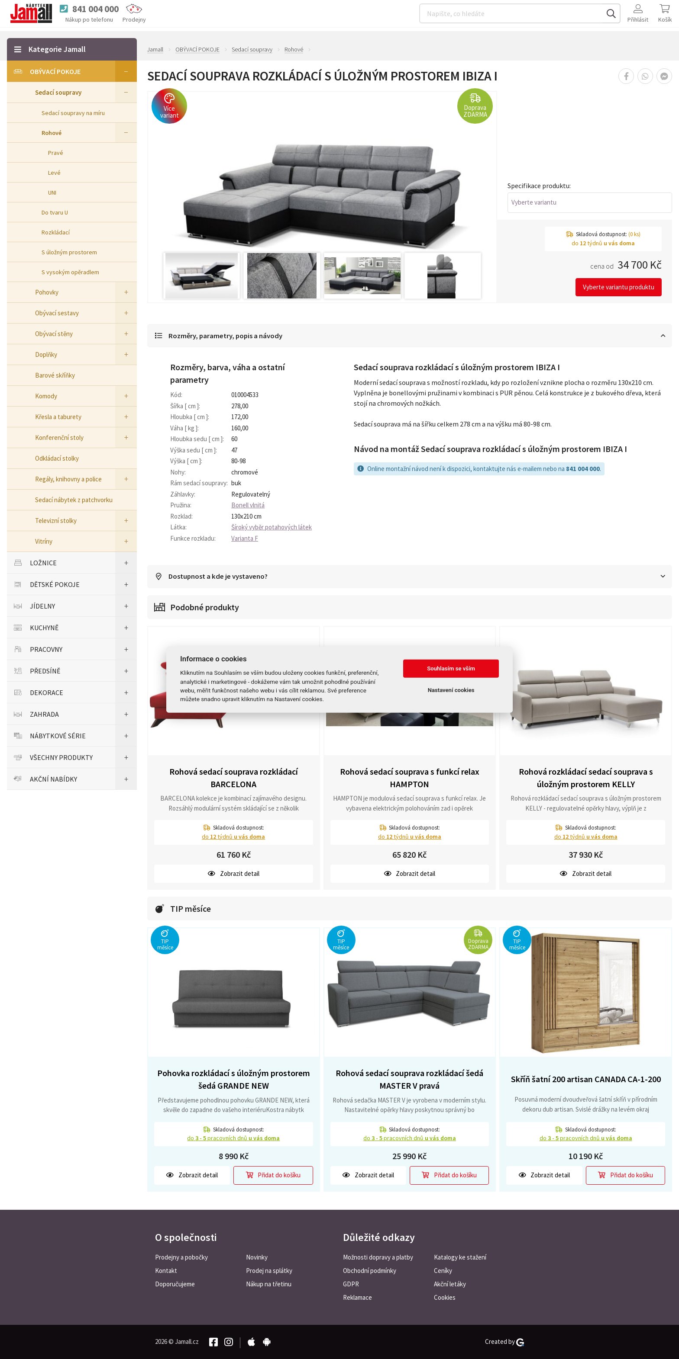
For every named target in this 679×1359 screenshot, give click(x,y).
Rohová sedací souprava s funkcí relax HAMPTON (409, 778)
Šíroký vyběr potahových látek (271, 527)
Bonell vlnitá (248, 505)
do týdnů (233, 837)
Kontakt (166, 1270)
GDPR (351, 1284)
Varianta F (244, 539)
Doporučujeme (175, 1284)
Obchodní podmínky (369, 1270)
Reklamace (357, 1297)
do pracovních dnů (233, 1139)
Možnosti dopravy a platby (378, 1257)
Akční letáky (450, 1284)
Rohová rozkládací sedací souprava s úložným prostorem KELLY (586, 778)
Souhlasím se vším (451, 668)
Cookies (445, 1297)
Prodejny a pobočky (181, 1257)
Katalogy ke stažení (460, 1257)
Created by (504, 1341)
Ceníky (443, 1270)
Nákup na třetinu (268, 1284)
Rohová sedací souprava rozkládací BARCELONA (233, 778)
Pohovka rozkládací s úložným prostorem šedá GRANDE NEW (233, 1080)
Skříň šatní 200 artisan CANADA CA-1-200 (586, 1079)
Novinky (257, 1257)
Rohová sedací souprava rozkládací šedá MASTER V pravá (409, 1080)
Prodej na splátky (269, 1270)
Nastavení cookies (451, 690)
